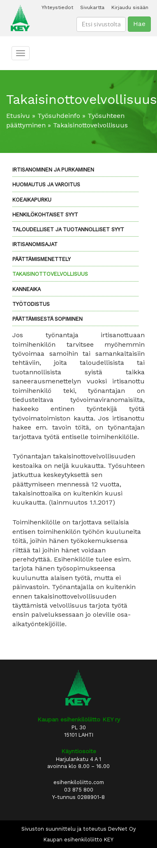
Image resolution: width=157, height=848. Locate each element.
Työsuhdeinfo (58, 116)
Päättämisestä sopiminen (47, 319)
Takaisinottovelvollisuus (50, 274)
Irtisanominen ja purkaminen (53, 170)
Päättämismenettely (41, 259)
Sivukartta (92, 7)
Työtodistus (31, 304)
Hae (139, 24)
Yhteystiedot (57, 7)
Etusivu (18, 116)
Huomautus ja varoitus (46, 184)
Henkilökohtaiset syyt (45, 214)
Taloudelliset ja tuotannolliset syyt (68, 229)
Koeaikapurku (31, 200)
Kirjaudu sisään (129, 7)
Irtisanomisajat (35, 244)
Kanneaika (26, 289)
